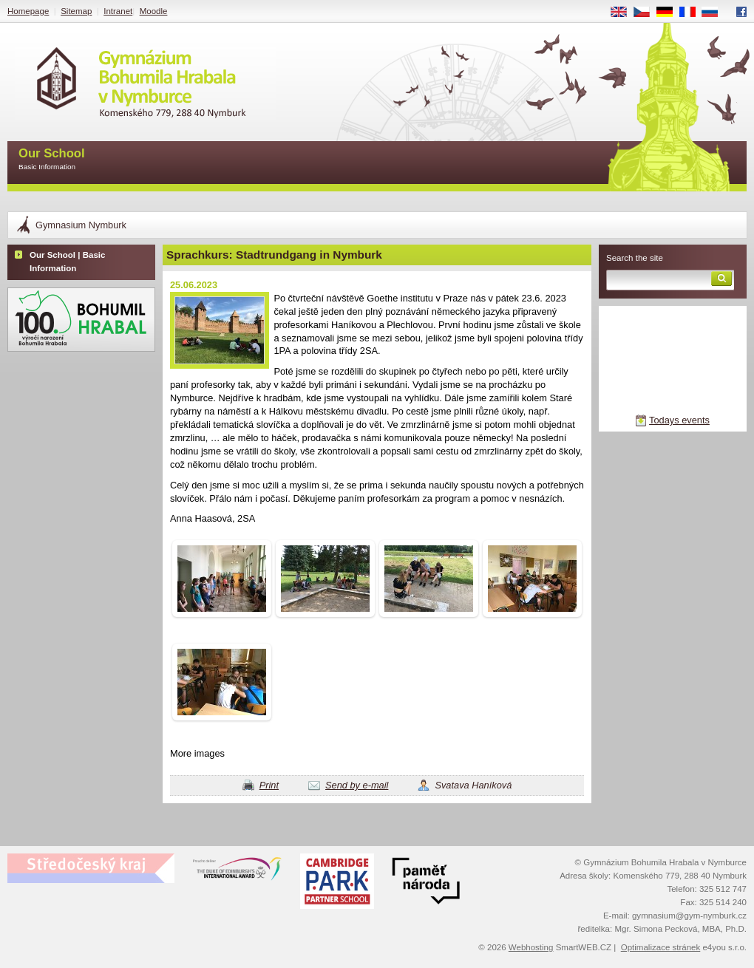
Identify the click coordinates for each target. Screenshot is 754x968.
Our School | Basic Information (67, 261)
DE (670, 12)
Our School (51, 160)
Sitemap (76, 11)
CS (647, 12)
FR (692, 12)
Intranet (117, 11)
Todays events (679, 420)
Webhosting (531, 947)
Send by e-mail (356, 785)
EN (624, 12)
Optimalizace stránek (661, 947)
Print (269, 785)
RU (715, 12)
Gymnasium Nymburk (80, 225)
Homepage (28, 11)
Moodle (154, 11)
